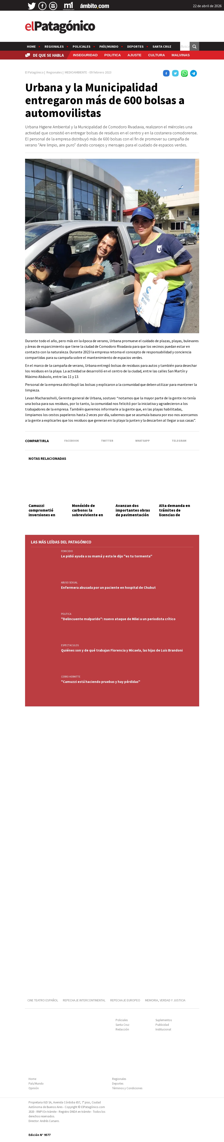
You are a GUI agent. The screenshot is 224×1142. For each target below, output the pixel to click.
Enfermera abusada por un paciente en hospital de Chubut (108, 587)
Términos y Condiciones (127, 1088)
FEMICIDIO (67, 551)
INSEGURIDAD (85, 55)
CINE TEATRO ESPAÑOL (42, 1000)
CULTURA (156, 55)
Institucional (163, 1029)
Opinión (34, 1088)
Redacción (122, 1029)
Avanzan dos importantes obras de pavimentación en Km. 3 (133, 512)
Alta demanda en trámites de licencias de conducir (174, 512)
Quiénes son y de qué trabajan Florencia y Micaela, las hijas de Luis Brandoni (122, 650)
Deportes (135, 46)
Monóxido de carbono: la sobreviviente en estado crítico (87, 512)
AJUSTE (134, 55)
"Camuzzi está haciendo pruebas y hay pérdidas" (100, 681)
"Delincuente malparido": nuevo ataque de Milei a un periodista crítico (118, 619)
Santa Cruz (162, 46)
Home (31, 46)
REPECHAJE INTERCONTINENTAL (84, 1000)
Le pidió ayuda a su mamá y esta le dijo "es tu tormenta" (106, 556)
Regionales (54, 46)
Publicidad (162, 1025)
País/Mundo (108, 46)
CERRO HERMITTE (70, 676)
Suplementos (164, 1020)
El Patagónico (34, 72)
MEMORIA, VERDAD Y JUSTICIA (165, 1000)
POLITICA (112, 55)
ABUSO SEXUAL (69, 582)
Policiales (82, 46)
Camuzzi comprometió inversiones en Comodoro (42, 512)
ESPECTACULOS (70, 645)
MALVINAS (181, 55)
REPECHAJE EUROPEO (125, 1000)
